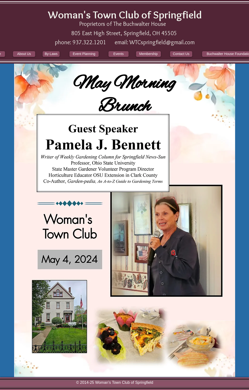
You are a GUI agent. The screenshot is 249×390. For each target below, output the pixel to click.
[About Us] (24, 54)
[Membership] (148, 54)
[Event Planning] (84, 54)
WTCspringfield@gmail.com (162, 42)
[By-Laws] (51, 54)
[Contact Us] (181, 54)
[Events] (118, 54)
